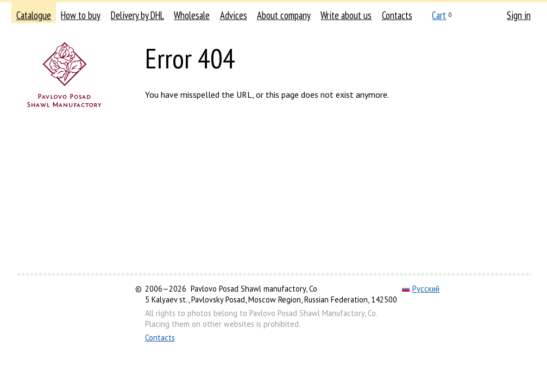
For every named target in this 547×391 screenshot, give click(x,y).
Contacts (397, 15)
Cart (439, 15)
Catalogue (33, 15)
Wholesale (192, 15)
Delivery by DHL (137, 15)
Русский (420, 288)
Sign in (519, 15)
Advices (233, 15)
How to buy (80, 15)
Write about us (346, 15)
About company (284, 15)
